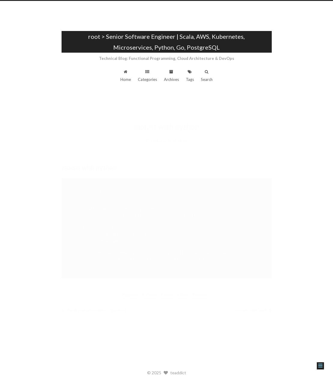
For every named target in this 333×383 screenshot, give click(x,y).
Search (207, 75)
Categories (147, 75)
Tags (190, 75)
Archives (171, 75)
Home (125, 75)
